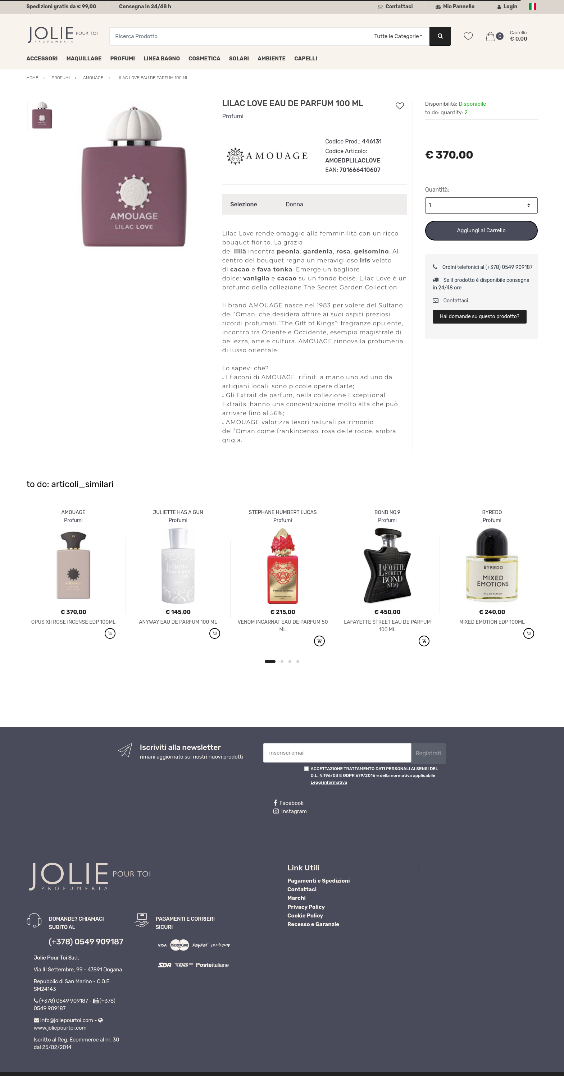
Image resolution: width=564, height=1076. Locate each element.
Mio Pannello (455, 7)
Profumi (122, 58)
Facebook (288, 803)
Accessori (42, 58)
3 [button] (289, 661)
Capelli (305, 58)
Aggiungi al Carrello (481, 230)
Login (507, 7)
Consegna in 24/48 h (145, 7)
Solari (239, 58)
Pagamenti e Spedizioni (318, 881)
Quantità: (437, 189)
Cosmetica (204, 58)
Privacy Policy (306, 907)
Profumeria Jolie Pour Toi (455, 867)
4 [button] (297, 661)
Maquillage (83, 58)
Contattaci (395, 7)
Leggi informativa (329, 782)
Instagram (290, 811)
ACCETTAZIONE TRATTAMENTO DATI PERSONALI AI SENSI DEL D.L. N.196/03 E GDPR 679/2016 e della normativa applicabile (374, 775)
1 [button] (270, 661)
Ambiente (272, 58)
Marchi (296, 898)
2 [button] (282, 661)
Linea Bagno (162, 58)
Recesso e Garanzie (313, 924)
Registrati (428, 753)
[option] (134, 176)
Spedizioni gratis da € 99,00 (61, 7)
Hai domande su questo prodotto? (479, 316)
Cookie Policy (305, 915)
